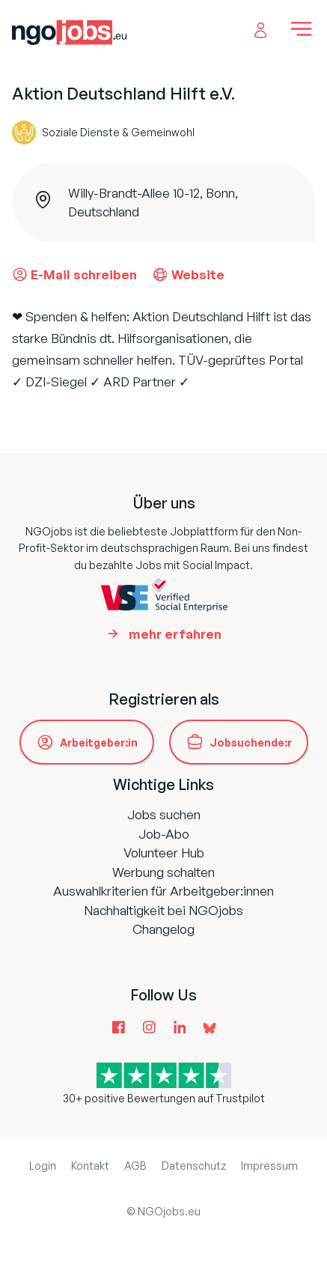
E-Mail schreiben (74, 274)
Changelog (163, 929)
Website (188, 274)
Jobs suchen (164, 814)
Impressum (269, 1165)
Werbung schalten (163, 872)
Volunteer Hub (163, 852)
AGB (135, 1165)
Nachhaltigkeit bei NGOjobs (163, 910)
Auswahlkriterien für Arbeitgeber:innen (163, 891)
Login (42, 1165)
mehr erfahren (175, 634)
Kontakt (90, 1165)
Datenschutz (194, 1165)
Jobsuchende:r (251, 742)
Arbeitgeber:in (99, 742)
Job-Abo (163, 834)
